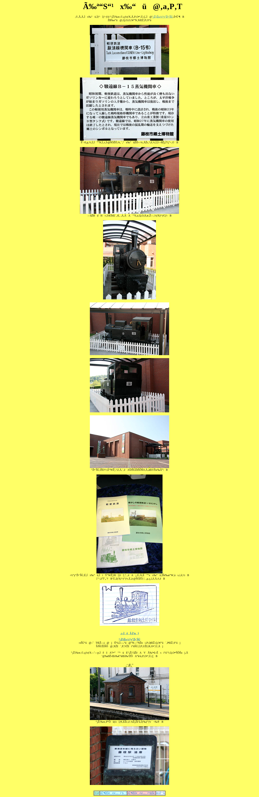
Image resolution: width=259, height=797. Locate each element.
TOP (96, 793)
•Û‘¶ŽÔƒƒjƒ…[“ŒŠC (141, 793)
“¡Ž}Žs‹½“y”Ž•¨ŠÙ (162, 16)
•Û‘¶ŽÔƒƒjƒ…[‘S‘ (113, 793)
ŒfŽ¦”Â (160, 793)
